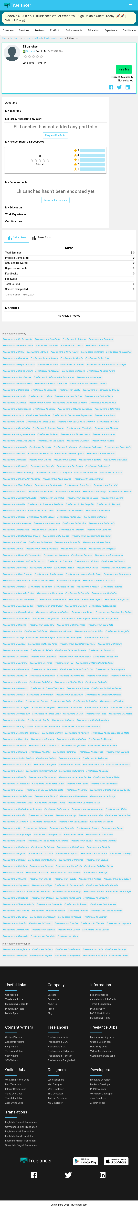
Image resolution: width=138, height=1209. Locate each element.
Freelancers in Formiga (66, 923)
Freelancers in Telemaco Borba (18, 904)
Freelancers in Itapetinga (15, 898)
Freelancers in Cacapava (41, 815)
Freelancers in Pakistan (94, 955)
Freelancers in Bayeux (63, 720)
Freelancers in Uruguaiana (45, 618)
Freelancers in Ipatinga (94, 491)
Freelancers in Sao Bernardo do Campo (106, 364)
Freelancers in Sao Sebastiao (17, 796)
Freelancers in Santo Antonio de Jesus (22, 809)
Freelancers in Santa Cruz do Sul (76, 669)
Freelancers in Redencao (95, 758)
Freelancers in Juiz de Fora (68, 396)
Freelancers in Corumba (69, 707)
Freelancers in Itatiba (105, 840)
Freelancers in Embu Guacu (73, 796)
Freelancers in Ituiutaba (14, 752)
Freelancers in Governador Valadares (21, 479)
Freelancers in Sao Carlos (40, 510)
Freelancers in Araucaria (15, 650)
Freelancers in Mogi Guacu (49, 606)
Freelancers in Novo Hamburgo (18, 472)
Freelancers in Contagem (89, 377)
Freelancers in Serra (13, 415)
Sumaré (30, 51)
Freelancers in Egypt (42, 949)
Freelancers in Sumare (120, 491)
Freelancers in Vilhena (40, 879)
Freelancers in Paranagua (50, 593)
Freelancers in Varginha (117, 631)
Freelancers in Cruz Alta (40, 853)
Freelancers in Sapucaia (117, 599)
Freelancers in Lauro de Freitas (18, 593)
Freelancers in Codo (46, 758)
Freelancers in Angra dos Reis (115, 567)
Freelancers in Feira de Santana (50, 383)
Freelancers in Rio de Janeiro (17, 339)
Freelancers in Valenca (14, 879)
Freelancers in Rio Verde (68, 491)
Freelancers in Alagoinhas (105, 618)
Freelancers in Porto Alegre (64, 352)
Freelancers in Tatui (73, 713)
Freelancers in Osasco (73, 371)
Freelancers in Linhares (14, 675)
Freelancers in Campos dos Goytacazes (72, 415)
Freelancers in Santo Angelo (42, 860)
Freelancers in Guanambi (49, 904)
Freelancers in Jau (12, 631)
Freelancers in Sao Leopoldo (80, 504)
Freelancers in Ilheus (87, 567)
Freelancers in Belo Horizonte (17, 345)
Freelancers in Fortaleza (101, 339)
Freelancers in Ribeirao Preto (17, 383)
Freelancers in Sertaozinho (69, 694)
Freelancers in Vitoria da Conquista (54, 472)
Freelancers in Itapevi (13, 517)
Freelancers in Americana (46, 523)
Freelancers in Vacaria (69, 917)
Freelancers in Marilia (13, 504)
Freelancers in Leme (13, 771)
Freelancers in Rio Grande (56, 536)
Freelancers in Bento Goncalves (92, 720)
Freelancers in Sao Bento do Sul (48, 783)
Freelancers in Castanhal (104, 593)
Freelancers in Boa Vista (41, 491)
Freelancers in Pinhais (61, 631)
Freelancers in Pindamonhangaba (85, 599)
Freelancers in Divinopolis (101, 523)
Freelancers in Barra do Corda (44, 745)
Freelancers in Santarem (72, 529)
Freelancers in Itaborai (14, 542)
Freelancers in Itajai (64, 567)
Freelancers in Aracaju (14, 396)
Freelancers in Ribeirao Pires (42, 644)
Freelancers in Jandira (14, 644)
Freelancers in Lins (73, 834)
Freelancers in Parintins (71, 860)
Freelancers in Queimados (53, 599)
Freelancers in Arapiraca (56, 555)
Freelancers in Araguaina (42, 675)
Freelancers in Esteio (40, 752)
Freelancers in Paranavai (57, 809)
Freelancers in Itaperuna (91, 752)
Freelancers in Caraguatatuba (17, 726)
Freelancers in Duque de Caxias (18, 364)
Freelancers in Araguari (43, 707)
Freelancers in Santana (117, 752)
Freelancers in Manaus (97, 345)
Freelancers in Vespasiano (16, 713)
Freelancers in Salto (60, 701)
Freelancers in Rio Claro (40, 542)
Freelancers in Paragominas (47, 834)
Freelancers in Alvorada (108, 504)
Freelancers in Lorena (76, 790)
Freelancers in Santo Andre (101, 371)
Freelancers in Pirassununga (67, 891)
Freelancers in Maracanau (16, 529)
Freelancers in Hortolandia (70, 510)
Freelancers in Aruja (66, 815)
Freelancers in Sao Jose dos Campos (88, 383)
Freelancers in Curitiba (72, 345)
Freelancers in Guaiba (96, 682)
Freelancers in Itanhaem (47, 726)
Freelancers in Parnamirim (16, 580)
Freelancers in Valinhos (76, 733)
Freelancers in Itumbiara (71, 771)
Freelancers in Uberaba (42, 466)
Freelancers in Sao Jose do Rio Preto (76, 421)
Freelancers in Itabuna (14, 510)
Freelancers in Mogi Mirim (106, 777)
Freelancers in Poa (64, 663)
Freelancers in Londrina (40, 396)
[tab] (16, 238)
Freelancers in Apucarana (44, 669)
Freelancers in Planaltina (44, 529)
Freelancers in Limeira (40, 459)
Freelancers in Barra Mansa (109, 555)
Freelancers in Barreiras (15, 567)
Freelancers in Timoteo (120, 713)
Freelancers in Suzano (90, 459)
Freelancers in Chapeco (113, 561)
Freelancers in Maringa (65, 447)
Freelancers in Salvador (74, 339)
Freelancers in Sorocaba (44, 390)
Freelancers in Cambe (38, 720)
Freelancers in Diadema (37, 415)
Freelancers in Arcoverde (43, 917)
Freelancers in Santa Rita (100, 625)
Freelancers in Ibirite (112, 586)
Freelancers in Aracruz (76, 904)
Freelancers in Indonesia (68, 949)
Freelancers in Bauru (48, 434)
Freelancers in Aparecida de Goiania (101, 390)
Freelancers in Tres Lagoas (42, 777)
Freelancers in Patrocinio (118, 815)
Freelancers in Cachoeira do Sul (83, 802)
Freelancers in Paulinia (98, 847)
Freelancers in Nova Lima (15, 739)
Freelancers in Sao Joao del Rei (74, 777)
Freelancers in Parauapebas (17, 523)
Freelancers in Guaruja (91, 447)
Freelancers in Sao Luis (97, 358)
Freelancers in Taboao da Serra (82, 498)
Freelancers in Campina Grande (48, 428)
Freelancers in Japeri (121, 707)
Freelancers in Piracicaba (79, 428)
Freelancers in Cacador (41, 866)
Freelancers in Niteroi (39, 402)
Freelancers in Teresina (72, 364)
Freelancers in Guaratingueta (110, 669)
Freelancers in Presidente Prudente (45, 504)
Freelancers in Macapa (106, 428)
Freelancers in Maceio (71, 358)
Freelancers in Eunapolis (69, 637)
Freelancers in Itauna (77, 783)
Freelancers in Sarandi (64, 752)
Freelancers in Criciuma (86, 561)
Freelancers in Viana (68, 936)
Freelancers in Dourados (60, 561)
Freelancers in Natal (47, 364)
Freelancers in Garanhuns (101, 650)
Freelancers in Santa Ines (15, 847)
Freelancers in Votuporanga (16, 834)
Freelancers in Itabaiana (15, 866)
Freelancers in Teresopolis (16, 618)
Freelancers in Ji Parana (15, 663)
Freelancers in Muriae (14, 720)
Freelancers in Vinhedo (40, 923)
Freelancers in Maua (105, 415)
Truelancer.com (79, 1204)
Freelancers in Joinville (14, 402)
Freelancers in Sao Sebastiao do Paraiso (48, 840)
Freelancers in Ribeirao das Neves (75, 409)
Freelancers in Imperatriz (51, 498)
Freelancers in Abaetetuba (16, 783)
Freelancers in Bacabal (14, 815)
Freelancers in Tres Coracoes (65, 872)
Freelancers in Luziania (40, 586)
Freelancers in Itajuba (44, 764)
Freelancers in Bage (13, 701)
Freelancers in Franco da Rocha (74, 656)
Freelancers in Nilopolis (68, 580)
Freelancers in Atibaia (41, 650)
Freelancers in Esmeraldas (70, 675)
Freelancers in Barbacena (41, 625)
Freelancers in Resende (109, 644)
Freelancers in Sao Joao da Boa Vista (44, 790)
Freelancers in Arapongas (16, 707)
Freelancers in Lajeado (14, 853)
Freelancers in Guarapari (15, 688)
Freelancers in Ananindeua (103, 402)
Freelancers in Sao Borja (68, 898)
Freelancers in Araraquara (102, 548)
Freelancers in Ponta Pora (16, 929)
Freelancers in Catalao (37, 872)
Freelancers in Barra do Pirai (71, 739)
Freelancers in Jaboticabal (99, 834)
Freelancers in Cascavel (97, 466)
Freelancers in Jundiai (78, 440)
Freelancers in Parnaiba (77, 593)
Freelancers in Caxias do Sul (40, 421)
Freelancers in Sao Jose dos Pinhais (114, 612)
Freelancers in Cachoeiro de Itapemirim (91, 536)
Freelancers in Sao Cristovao (73, 821)
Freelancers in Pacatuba (43, 936)
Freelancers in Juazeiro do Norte (19, 498)
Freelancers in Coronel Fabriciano (47, 688)
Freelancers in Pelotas (103, 440)
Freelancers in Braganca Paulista (52, 612)
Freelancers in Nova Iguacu (44, 358)
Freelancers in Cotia (13, 548)
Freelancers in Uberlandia (15, 390)
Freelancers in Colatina (41, 682)
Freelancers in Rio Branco (69, 466)
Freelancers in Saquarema (16, 885)
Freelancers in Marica (97, 771)
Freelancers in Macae (87, 586)
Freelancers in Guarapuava (117, 574)
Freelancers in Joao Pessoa (17, 377)
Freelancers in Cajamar (95, 917)
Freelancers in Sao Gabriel (95, 929)
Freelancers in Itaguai (77, 688)
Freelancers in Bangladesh (16, 949)
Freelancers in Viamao (65, 459)
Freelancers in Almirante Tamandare (21, 733)
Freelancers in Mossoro (97, 510)
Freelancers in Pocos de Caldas (98, 580)
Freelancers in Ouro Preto (68, 866)
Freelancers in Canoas (104, 434)
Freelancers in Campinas (15, 358)
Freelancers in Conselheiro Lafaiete (77, 644)
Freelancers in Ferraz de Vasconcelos (22, 555)
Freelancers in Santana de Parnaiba (103, 694)
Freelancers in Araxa (69, 758)
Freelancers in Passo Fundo (97, 542)
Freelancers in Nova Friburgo (17, 574)
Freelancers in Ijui (12, 828)
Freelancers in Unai (93, 891)
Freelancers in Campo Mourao (50, 802)
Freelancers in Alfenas (101, 821)
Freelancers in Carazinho (96, 898)
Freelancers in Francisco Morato (42, 548)
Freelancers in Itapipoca (118, 923)
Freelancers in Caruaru (14, 491)
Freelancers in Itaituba (14, 860)
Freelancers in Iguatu (112, 828)
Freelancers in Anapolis (14, 447)
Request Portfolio (55, 135)
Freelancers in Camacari (99, 529)
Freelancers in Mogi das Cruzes (18, 440)
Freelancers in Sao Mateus (104, 783)
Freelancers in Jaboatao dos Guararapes (54, 377)
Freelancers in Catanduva (43, 656)
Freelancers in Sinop (13, 637)
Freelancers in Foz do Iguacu (69, 453)
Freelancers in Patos (96, 713)
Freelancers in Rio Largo (95, 872)
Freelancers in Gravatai (105, 485)
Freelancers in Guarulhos (119, 352)
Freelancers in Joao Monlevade (87, 809)
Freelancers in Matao (116, 809)
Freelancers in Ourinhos (85, 701)
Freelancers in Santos (44, 409)
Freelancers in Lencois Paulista (106, 910)
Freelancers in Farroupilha (16, 910)
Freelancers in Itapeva (90, 879)
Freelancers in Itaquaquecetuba (18, 434)
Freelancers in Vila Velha (107, 409)
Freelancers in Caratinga (118, 891)
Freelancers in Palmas (95, 517)
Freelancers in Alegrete (100, 739)
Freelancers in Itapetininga (103, 606)
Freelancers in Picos (77, 910)
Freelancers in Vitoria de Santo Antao (94, 663)
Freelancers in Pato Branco (70, 847)
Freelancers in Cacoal (68, 929)
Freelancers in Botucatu (96, 637)
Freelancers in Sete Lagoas (41, 517)
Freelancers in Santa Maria (48, 485)
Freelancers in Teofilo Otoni (68, 682)
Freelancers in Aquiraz (67, 853)
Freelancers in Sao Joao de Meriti (69, 402)
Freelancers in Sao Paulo (47, 339)
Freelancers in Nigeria (40, 955)
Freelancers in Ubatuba (14, 777)
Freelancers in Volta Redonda (17, 485)
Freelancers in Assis (121, 675)
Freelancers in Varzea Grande (88, 479)
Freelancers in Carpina (88, 828)
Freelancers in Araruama (15, 656)
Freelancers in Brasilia (47, 345)
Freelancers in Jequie (75, 606)
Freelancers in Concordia (15, 936)
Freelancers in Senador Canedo (101, 885)
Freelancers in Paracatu (62, 828)
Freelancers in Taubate (111, 472)
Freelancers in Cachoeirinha (71, 625)
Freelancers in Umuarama (16, 669)
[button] (8, 30)
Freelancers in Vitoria (40, 447)
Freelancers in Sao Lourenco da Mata (110, 733)
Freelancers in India (92, 949)
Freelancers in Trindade (112, 701)
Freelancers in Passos (37, 701)
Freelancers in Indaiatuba (67, 542)
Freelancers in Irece (13, 872)
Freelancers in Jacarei (112, 498)
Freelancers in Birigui (97, 675)
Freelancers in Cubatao (36, 631)
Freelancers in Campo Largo (46, 713)
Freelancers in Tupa (42, 885)
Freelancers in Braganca (15, 917)
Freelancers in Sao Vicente (51, 440)
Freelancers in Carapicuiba (16, 428)
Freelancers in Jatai (12, 790)
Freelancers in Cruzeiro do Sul (41, 771)
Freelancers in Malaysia (15, 955)
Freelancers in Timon (82, 612)
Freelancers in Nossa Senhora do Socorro (24, 561)
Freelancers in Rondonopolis (49, 574)
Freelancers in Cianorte (92, 923)
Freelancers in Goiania (92, 352)
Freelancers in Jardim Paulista (18, 758)
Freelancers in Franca (14, 453)
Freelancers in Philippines (67, 955)
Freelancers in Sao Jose (69, 517)
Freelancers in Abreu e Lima (17, 764)
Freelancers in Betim (13, 421)
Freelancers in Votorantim (40, 694)
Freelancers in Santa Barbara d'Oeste (21, 536)
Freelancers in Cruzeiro (90, 815)
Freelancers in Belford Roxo (98, 396)
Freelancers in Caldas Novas (98, 866)
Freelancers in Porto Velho (118, 447)
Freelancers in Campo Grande (17, 371)
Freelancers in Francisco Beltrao (48, 910)
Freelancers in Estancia (43, 929)
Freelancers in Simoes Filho (88, 631)
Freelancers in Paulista (14, 459)
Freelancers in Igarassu (73, 745)
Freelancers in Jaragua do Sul (18, 606)
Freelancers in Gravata (38, 891)
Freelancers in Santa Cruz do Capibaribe (110, 790)
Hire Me (124, 69)
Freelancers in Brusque (42, 739)
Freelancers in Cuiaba (69, 390)
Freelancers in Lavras (69, 764)
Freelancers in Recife (13, 352)
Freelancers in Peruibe (65, 879)
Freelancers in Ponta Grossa (101, 453)
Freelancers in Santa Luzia (78, 485)
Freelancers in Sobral (40, 567)
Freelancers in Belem (37, 352)
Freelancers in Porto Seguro (75, 618)
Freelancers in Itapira (13, 891)
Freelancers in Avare (93, 764)
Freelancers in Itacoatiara (93, 853)
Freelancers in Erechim (96, 707)
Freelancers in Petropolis (15, 466)
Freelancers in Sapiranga (102, 796)
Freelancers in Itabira (13, 694)
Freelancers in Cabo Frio (105, 656)
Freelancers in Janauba (14, 923)
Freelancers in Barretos (14, 682)
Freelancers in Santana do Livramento (81, 726)
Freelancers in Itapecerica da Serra (83, 574)
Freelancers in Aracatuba (73, 548)
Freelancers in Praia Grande (57, 479)
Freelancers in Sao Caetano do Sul (20, 599)
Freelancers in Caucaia (115, 459)
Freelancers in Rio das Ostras (106, 688)
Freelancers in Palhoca (14, 625)
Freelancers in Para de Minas (17, 802)
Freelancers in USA (118, 955)
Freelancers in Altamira (35, 828)
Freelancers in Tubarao (43, 847)
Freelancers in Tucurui (46, 796)
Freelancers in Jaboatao (47, 371)
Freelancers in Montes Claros (75, 434)
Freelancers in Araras (41, 663)
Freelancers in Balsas (81, 840)
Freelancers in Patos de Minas (18, 612)
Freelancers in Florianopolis (16, 409)
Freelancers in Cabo (64, 586)
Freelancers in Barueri (85, 472)
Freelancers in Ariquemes (103, 904)
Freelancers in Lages (82, 555)
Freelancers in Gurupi (120, 853)
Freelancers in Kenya (116, 949)
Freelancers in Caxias (43, 580)
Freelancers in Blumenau (40, 453)
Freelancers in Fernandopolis (69, 885)
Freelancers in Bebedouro (43, 821)
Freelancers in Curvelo (97, 860)
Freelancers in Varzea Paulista (70, 650)
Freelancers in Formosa (118, 764)
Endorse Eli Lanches (56, 200)
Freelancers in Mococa (42, 898)
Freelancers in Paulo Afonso (102, 745)
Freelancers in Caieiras (14, 745)
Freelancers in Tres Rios (15, 821)
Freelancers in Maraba (14, 586)
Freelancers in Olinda (107, 421)
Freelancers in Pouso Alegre (40, 637)
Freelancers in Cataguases (117, 879)
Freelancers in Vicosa (13, 840)
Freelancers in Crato (52, 733)
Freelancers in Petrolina (74, 523)
